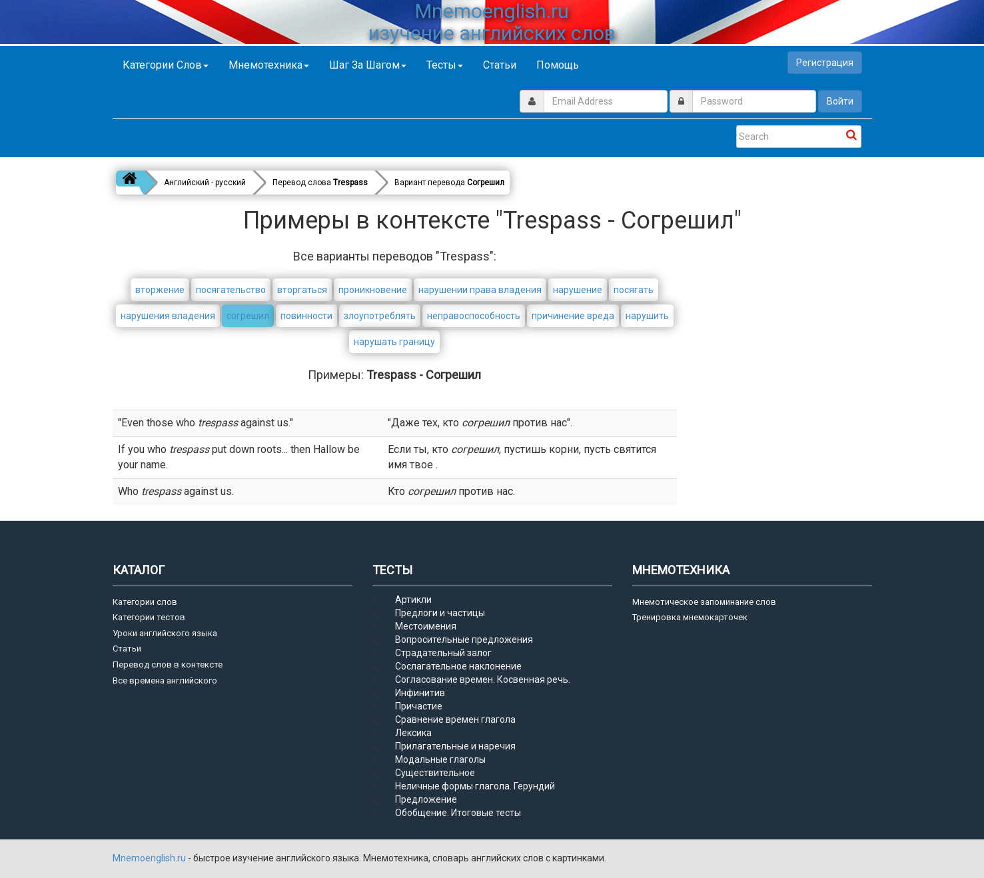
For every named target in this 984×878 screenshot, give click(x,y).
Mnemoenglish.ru (150, 858)
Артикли (413, 599)
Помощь (557, 65)
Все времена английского (165, 680)
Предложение (426, 799)
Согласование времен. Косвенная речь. (482, 679)
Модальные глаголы (440, 759)
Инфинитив (420, 692)
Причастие (418, 706)
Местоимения (425, 626)
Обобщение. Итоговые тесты (458, 812)
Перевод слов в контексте (168, 664)
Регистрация (824, 62)
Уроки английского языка (165, 633)
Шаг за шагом (367, 65)
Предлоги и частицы (440, 613)
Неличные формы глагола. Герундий (475, 786)
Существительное (435, 772)
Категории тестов (149, 617)
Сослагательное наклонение (458, 666)
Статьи (499, 65)
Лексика (413, 732)
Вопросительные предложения (464, 639)
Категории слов (166, 65)
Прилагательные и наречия (455, 746)
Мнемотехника (269, 65)
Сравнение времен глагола (455, 719)
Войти (840, 101)
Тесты (444, 65)
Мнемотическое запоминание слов (704, 602)
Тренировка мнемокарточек (689, 617)
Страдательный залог (443, 653)
